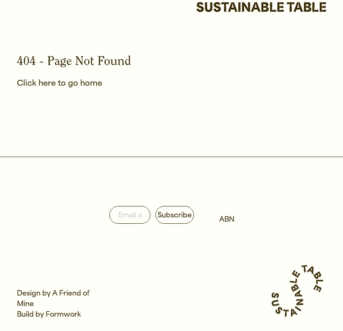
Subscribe (175, 215)
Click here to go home (59, 83)
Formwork (63, 314)
